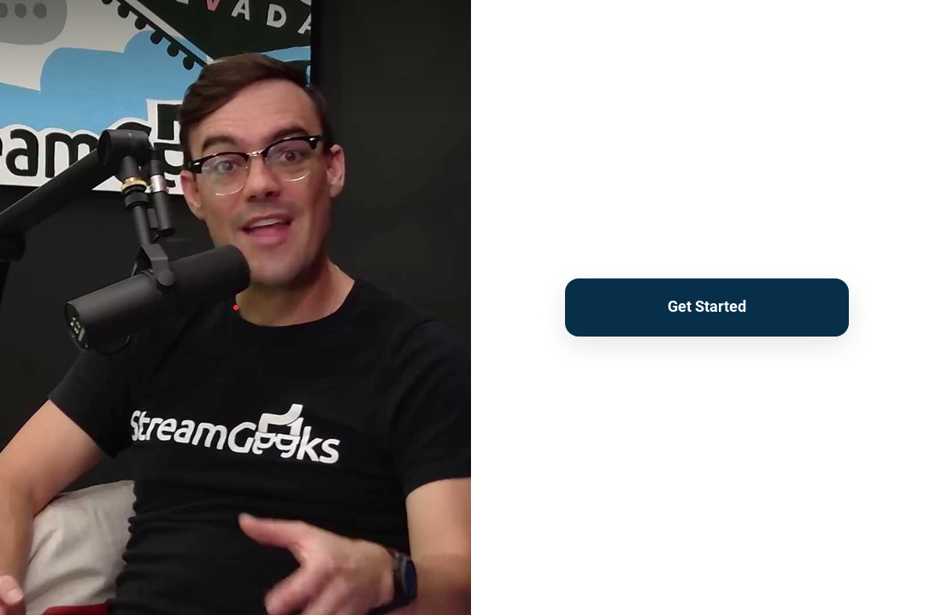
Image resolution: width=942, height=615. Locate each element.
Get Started (707, 306)
